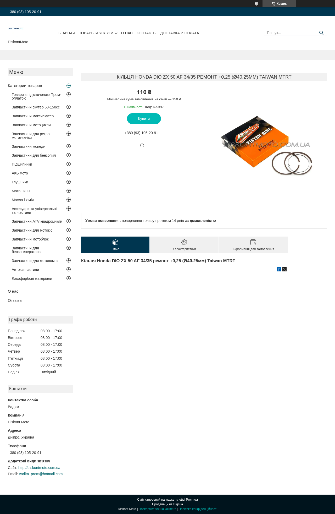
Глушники (20, 182)
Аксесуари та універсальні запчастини (34, 211)
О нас (127, 33)
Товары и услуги (96, 33)
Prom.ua (192, 499)
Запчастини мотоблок (30, 239)
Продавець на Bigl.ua (167, 504)
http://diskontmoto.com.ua (39, 468)
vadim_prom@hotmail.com (41, 474)
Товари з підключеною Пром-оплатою (36, 96)
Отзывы (15, 300)
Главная (66, 33)
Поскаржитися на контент (157, 509)
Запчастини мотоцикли (31, 125)
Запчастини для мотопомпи (35, 261)
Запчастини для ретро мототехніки (30, 136)
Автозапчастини (25, 269)
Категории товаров (25, 85)
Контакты (147, 33)
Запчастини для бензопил (34, 155)
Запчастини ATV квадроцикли (37, 221)
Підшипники (22, 164)
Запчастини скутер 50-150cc (36, 107)
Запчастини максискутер (33, 116)
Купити (144, 119)
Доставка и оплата (179, 33)
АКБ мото (20, 173)
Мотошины (21, 191)
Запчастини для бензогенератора (26, 250)
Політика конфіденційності (197, 509)
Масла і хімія (23, 200)
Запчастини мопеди (28, 146)
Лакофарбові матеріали (32, 278)
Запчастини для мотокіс (32, 230)
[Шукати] (321, 33)
